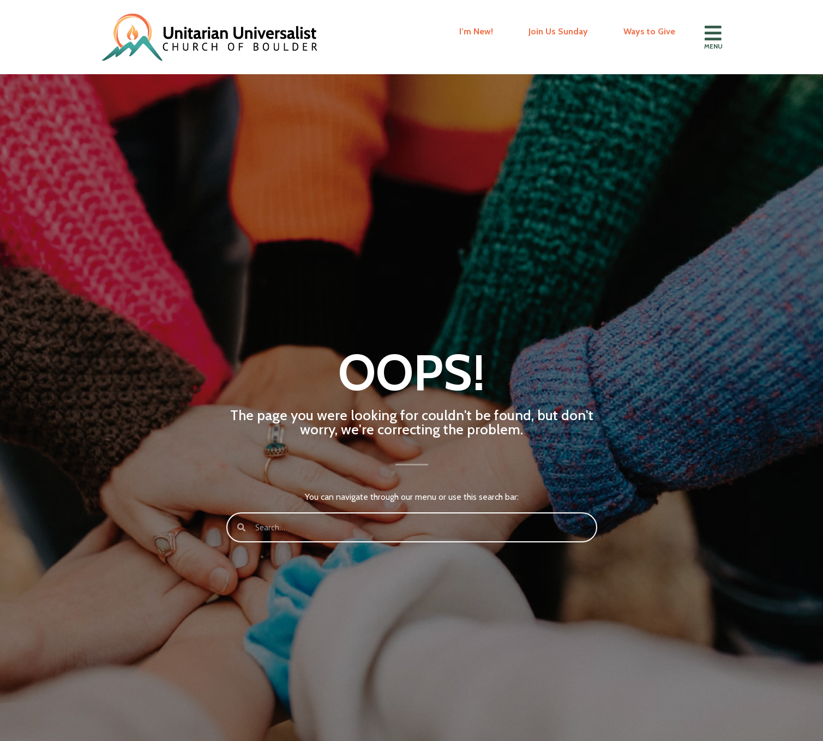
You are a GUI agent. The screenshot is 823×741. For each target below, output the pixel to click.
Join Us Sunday (558, 31)
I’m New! (476, 31)
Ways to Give (649, 31)
